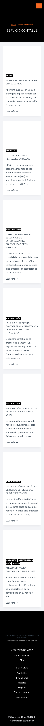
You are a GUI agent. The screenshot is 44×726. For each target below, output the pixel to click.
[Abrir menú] (39, 5)
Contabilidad (13, 230)
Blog (22, 660)
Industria (11, 151)
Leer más (12, 111)
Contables (22, 673)
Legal (9, 76)
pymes (16, 563)
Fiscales (22, 682)
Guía (8, 563)
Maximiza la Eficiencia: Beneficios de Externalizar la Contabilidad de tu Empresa (19, 241)
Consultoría (13, 318)
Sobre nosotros (22, 655)
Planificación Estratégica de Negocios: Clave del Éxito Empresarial (21, 490)
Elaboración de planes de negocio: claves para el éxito (21, 411)
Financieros (22, 677)
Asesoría (11, 560)
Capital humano (22, 692)
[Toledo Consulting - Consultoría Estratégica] (14, 6)
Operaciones (22, 696)
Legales (22, 687)
